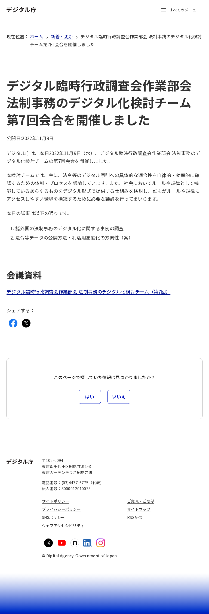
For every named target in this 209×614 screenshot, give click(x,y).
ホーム (36, 36)
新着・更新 (62, 36)
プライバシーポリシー (61, 509)
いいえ (119, 396)
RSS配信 (134, 517)
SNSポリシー (53, 517)
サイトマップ (138, 509)
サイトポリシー (55, 501)
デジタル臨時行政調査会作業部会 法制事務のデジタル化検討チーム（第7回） (88, 291)
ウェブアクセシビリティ (63, 525)
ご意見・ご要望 (140, 501)
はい (89, 396)
